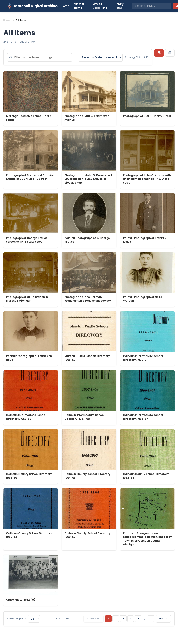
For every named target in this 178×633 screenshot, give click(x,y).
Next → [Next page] (163, 618)
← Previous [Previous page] (93, 618)
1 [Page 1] (108, 618)
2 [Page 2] (116, 618)
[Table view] (170, 53)
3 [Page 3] (123, 618)
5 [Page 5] (138, 618)
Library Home (119, 6)
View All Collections (99, 6)
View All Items (79, 6)
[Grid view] (159, 53)
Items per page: (16, 618)
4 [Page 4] (130, 618)
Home (65, 6)
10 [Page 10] (151, 618)
